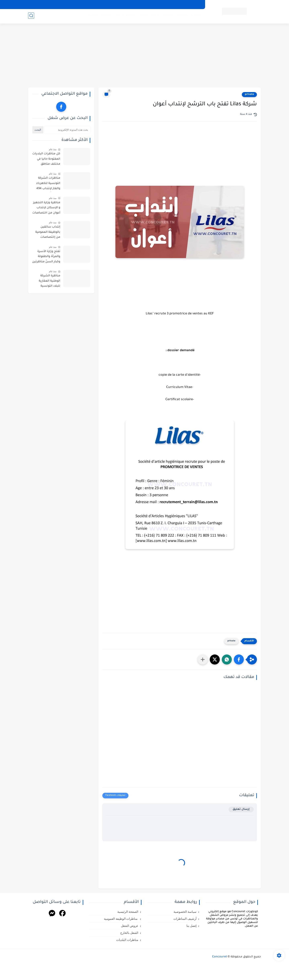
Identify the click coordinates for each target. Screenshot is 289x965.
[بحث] (31, 16)
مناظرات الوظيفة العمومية (181, 16)
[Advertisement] (144, 56)
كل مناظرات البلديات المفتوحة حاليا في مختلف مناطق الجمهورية (46, 159)
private (249, 94)
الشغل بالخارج (123, 16)
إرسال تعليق (241, 809)
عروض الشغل (148, 16)
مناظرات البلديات (98, 16)
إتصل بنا (142, 4)
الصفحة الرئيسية (127, 911)
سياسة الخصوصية (189, 4)
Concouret (219, 957)
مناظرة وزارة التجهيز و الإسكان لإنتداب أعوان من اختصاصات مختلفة (46, 208)
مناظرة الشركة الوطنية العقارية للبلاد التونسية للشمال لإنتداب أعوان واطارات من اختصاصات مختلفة (47, 281)
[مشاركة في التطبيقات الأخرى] (203, 659)
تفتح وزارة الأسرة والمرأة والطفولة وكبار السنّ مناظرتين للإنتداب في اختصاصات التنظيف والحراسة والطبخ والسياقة (46, 257)
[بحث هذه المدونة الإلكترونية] (67, 130)
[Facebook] (62, 914)
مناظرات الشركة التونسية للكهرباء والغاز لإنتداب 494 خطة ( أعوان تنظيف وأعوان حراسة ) (47, 184)
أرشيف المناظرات (162, 4)
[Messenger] (52, 914)
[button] (239, 659)
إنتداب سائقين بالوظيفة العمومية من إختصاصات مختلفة (47, 233)
